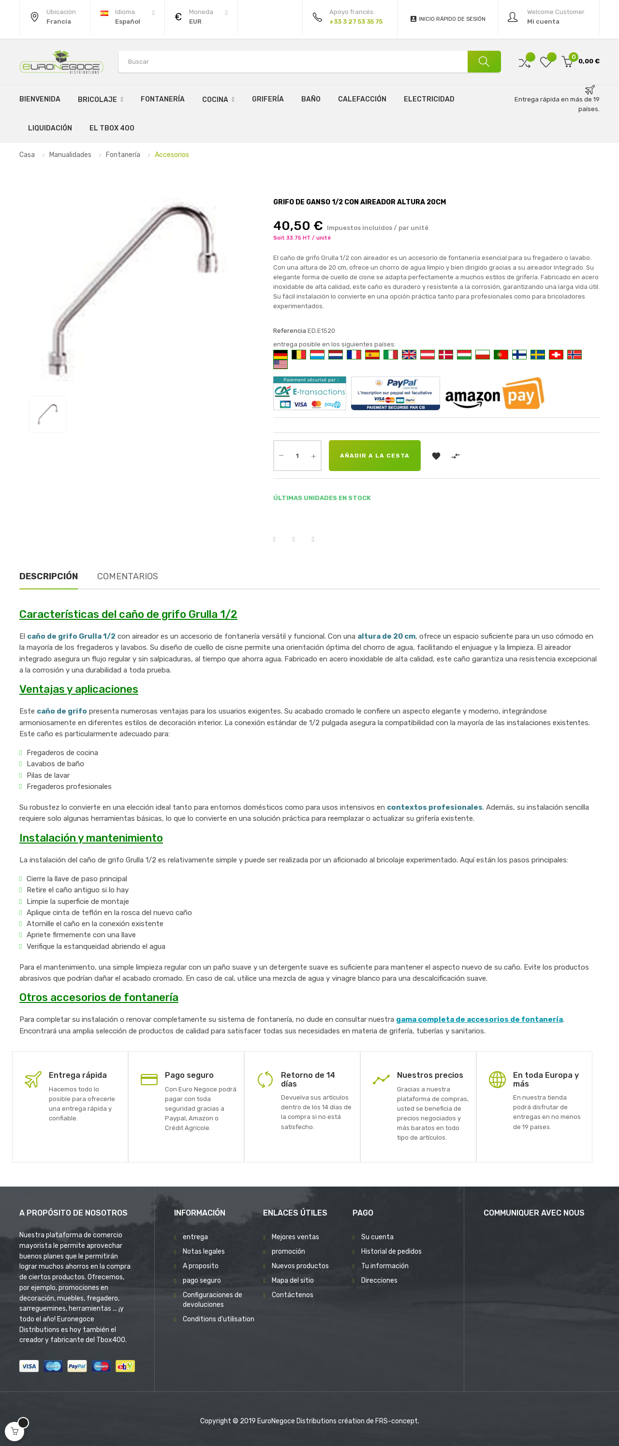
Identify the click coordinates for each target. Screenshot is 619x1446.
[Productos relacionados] (201, 17)
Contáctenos (292, 1295)
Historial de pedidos (391, 1251)
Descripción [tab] (48, 576)
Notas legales (204, 1251)
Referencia (289, 330)
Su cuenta (377, 1237)
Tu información (385, 1266)
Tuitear (300, 539)
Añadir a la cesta (375, 455)
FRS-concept (396, 1421)
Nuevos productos (300, 1266)
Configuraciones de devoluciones (212, 1300)
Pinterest (319, 539)
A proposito (201, 1266)
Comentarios (127, 576)
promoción (288, 1251)
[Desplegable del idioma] (127, 17)
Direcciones (379, 1280)
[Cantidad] (297, 455)
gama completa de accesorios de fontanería (479, 1019)
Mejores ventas (295, 1237)
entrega (195, 1237)
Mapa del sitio (293, 1280)
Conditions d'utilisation (218, 1319)
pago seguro (202, 1280)
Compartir (280, 539)
